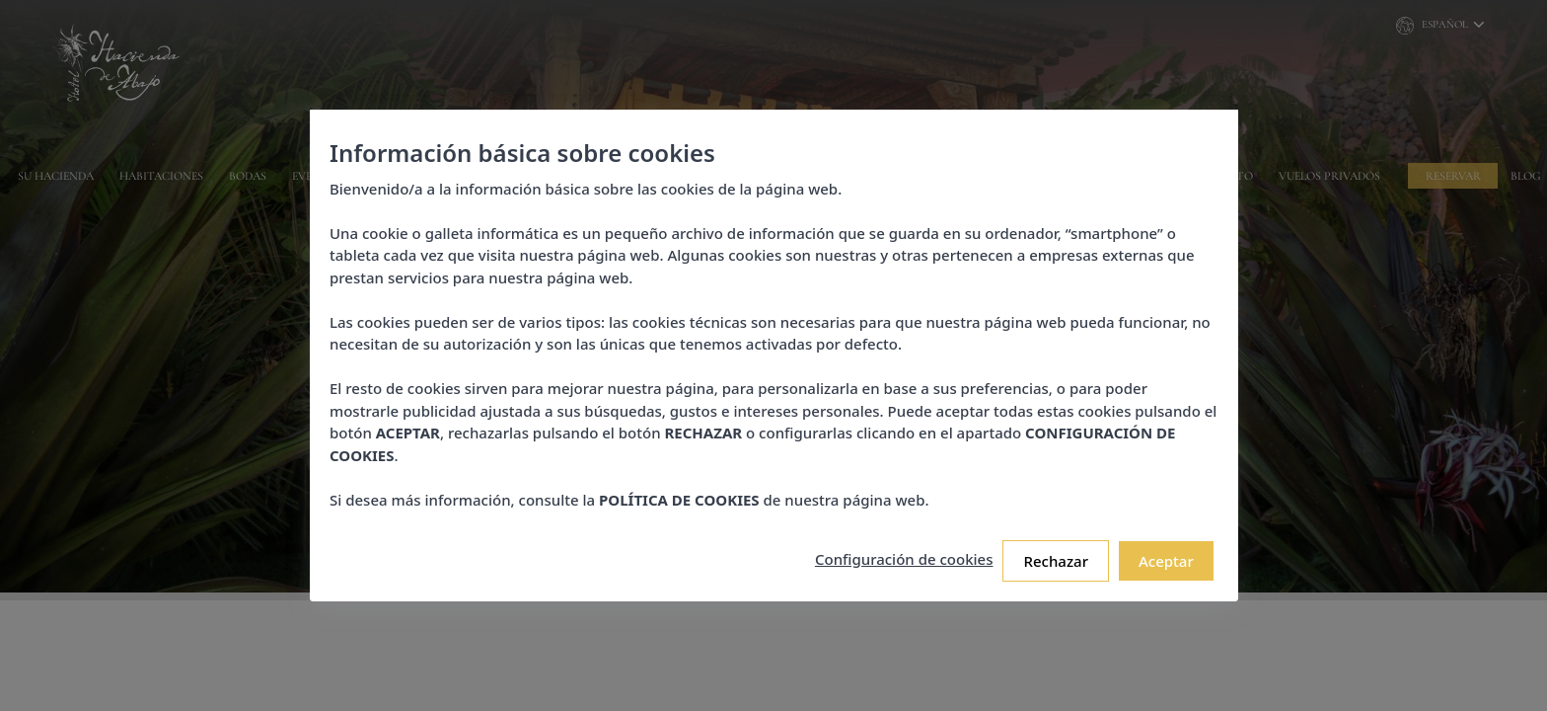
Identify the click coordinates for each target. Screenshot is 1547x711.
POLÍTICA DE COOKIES (679, 500)
